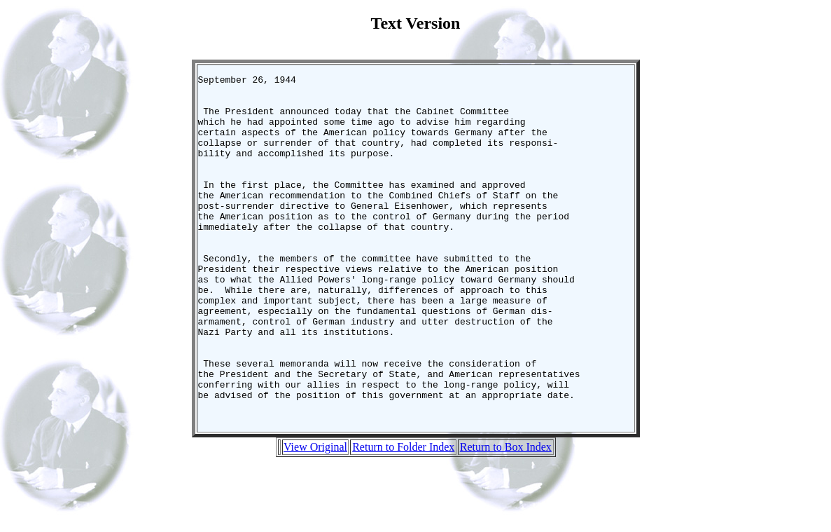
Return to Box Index (506, 516)
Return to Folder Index (403, 516)
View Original (315, 516)
